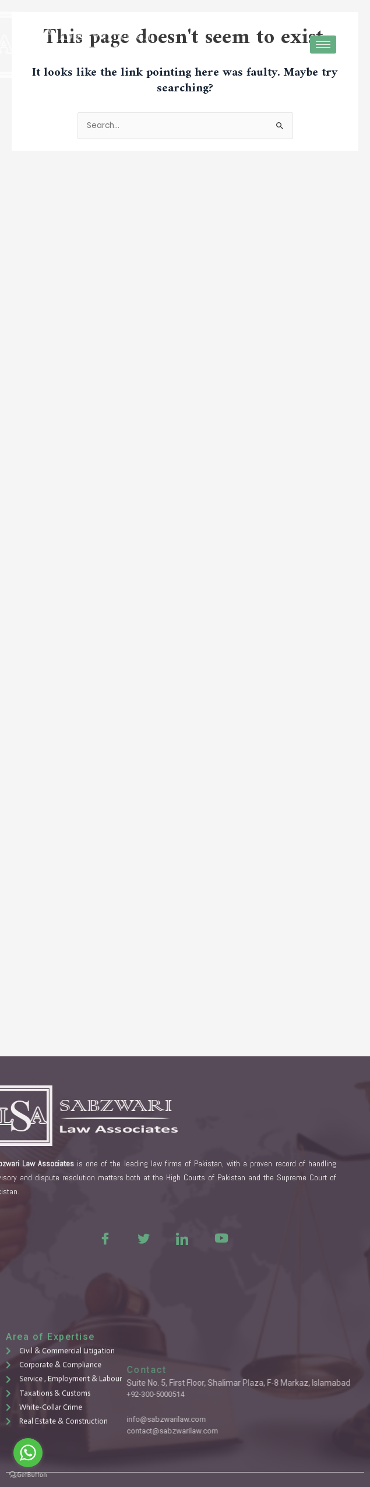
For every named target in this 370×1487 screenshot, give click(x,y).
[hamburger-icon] (323, 45)
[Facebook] (63, 1238)
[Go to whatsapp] (28, 1452)
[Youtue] (179, 1238)
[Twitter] (102, 1238)
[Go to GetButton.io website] (28, 1475)
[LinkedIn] (140, 1238)
